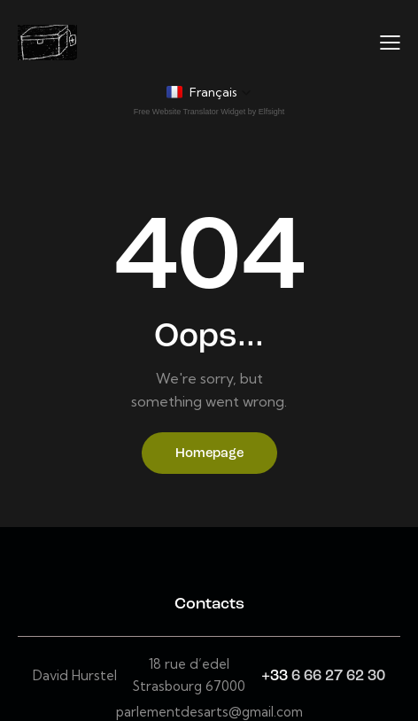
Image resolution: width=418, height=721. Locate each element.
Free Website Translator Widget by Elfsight (209, 111)
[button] (209, 92)
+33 (276, 676)
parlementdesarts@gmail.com (209, 711)
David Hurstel (75, 675)
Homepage (209, 454)
